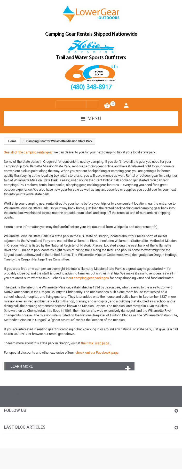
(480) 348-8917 (91, 87)
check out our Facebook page (96, 352)
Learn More (22, 366)
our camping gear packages (89, 278)
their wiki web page (95, 343)
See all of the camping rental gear (28, 152)
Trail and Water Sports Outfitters (91, 58)
